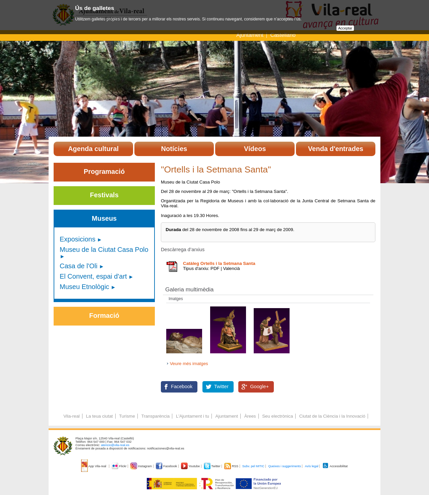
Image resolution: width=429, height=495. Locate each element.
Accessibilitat (335, 466)
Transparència (155, 416)
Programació (104, 171)
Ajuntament (249, 35)
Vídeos (255, 148)
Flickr (119, 466)
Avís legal (311, 466)
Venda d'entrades (335, 148)
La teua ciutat (99, 416)
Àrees (250, 416)
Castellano (283, 35)
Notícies (174, 148)
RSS (231, 466)
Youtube (191, 466)
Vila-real (71, 416)
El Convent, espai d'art (93, 276)
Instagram (141, 466)
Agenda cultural (93, 148)
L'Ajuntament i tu (192, 416)
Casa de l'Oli (79, 266)
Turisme (127, 416)
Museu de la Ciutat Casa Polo (104, 249)
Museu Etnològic (84, 286)
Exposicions (78, 239)
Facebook (181, 386)
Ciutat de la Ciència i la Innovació (332, 416)
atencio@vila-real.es (115, 445)
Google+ (259, 386)
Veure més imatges (189, 363)
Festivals (104, 195)
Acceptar (345, 28)
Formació (104, 315)
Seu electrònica (277, 416)
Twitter (221, 386)
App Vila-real (94, 466)
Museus (104, 218)
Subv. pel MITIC (253, 466)
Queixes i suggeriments (284, 466)
